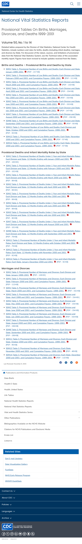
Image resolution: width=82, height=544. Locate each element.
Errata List (8, 435)
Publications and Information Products (21, 372)
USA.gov (13, 539)
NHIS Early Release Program (17, 475)
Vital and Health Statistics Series (18, 412)
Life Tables (9, 395)
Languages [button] (8, 511)
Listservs (8, 440)
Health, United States (13, 389)
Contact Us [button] (9, 491)
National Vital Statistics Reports (18, 406)
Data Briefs (9, 378)
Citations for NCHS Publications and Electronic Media (27, 429)
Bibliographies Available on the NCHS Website (24, 423)
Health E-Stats (10, 384)
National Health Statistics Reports (19, 401)
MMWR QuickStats (13, 481)
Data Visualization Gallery (16, 464)
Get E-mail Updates (13, 458)
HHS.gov (5, 539)
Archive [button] (7, 518)
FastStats (9, 469)
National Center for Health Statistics (17, 11)
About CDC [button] (8, 497)
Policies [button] (7, 504)
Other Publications (12, 418)
